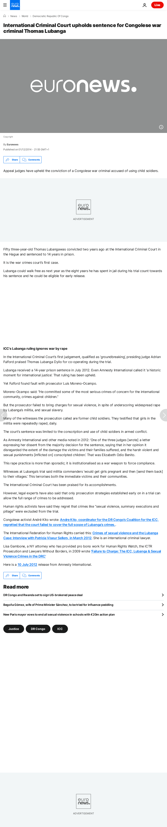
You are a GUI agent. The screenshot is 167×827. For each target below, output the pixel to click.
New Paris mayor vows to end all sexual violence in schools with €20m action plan (59, 614)
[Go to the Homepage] (15, 5)
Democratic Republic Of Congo (51, 16)
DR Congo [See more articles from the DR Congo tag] (38, 629)
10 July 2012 (27, 564)
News (13, 16)
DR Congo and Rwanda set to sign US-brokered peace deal (43, 595)
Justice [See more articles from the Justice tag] (14, 629)
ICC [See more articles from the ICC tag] (60, 629)
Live (157, 5)
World (25, 16)
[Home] (4, 16)
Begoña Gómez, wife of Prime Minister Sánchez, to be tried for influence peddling (58, 604)
